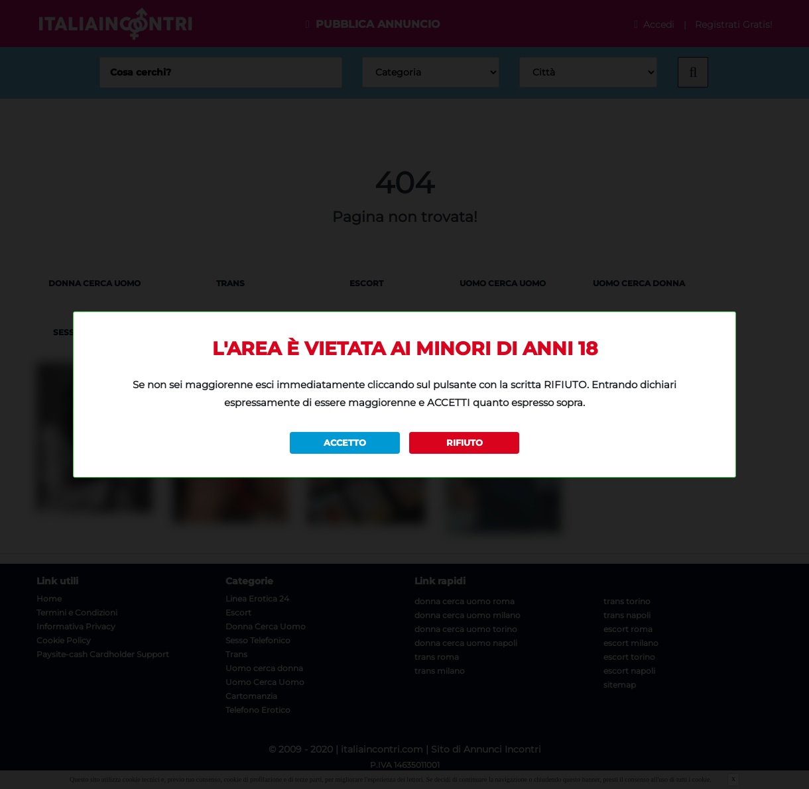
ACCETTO (345, 442)
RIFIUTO (464, 442)
